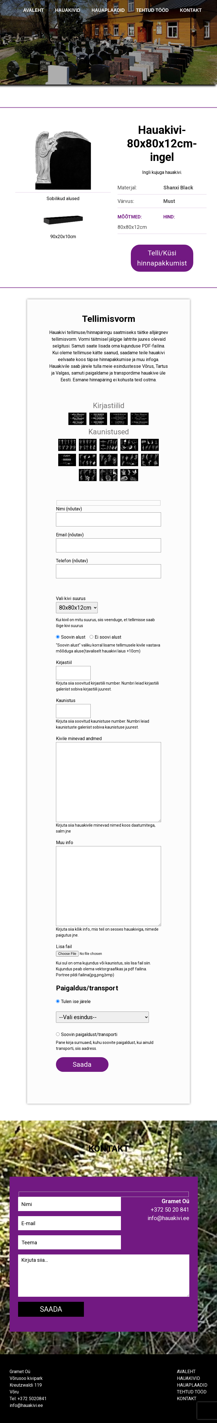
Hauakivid (67, 10)
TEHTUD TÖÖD (152, 10)
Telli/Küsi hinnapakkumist (162, 258)
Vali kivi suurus (71, 598)
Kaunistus (65, 700)
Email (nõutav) (70, 534)
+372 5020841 (32, 1398)
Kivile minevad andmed (79, 738)
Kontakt (186, 1398)
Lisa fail (64, 946)
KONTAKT (191, 10)
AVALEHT (33, 10)
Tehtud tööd (192, 1392)
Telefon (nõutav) (72, 560)
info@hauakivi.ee (26, 1405)
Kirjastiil (64, 662)
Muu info (64, 842)
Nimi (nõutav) (69, 509)
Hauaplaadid (108, 10)
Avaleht (186, 1371)
